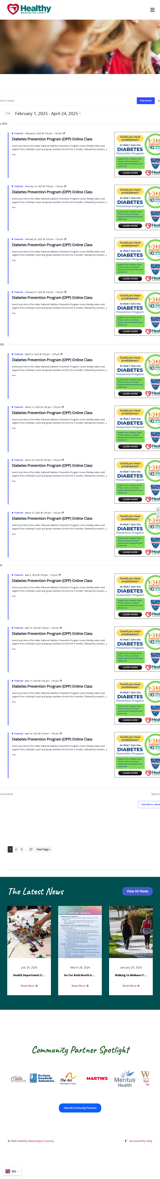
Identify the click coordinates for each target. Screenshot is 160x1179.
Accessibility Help (141, 1141)
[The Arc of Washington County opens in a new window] (78, 1078)
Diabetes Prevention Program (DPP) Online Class (52, 138)
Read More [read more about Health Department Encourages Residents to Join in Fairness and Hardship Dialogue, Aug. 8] (29, 986)
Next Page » (43, 849)
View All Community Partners (80, 1108)
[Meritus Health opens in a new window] (134, 1078)
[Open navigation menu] (152, 10)
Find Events (146, 100)
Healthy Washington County (35, 1141)
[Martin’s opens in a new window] (106, 1078)
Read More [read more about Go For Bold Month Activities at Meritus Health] (80, 986)
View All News (137, 891)
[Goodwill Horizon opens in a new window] (51, 1078)
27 (31, 849)
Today (8, 113)
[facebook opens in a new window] (126, 1141)
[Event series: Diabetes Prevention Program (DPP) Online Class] (64, 133)
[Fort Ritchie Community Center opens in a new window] (23, 1078)
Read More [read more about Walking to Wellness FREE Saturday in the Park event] (131, 986)
